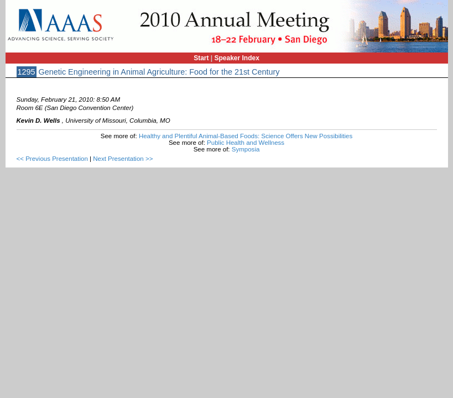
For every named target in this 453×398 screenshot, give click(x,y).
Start (201, 58)
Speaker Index (237, 58)
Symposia (246, 149)
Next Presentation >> (123, 158)
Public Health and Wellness (245, 142)
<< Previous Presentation (52, 158)
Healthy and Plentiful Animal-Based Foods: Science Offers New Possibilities (245, 136)
